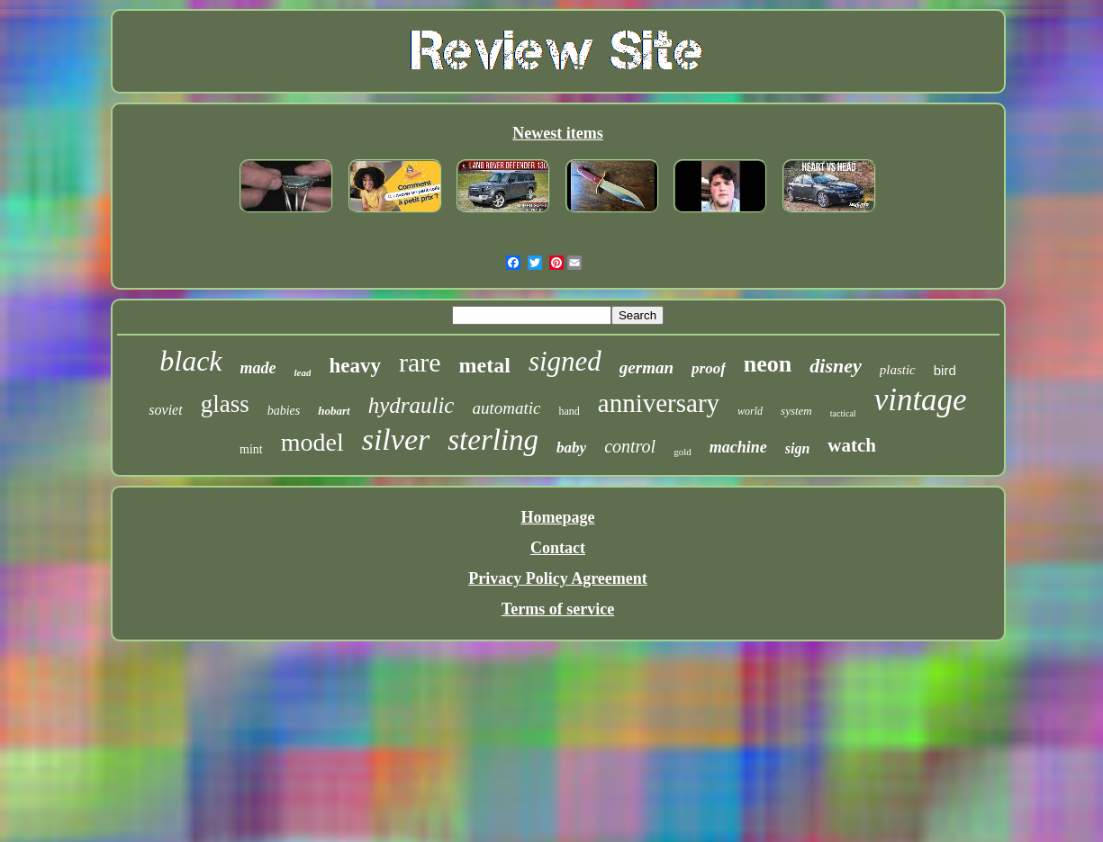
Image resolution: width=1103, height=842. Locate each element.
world (750, 411)
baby (571, 447)
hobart (333, 410)
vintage (920, 399)
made (258, 368)
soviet (165, 409)
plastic (898, 370)
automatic (506, 408)
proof (709, 368)
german (646, 367)
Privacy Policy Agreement (557, 578)
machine (738, 447)
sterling (493, 440)
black (190, 361)
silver (396, 439)
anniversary (658, 403)
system (796, 410)
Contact (557, 548)
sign (797, 448)
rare (420, 362)
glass (225, 403)
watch (851, 445)
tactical (843, 413)
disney (835, 365)
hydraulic (411, 405)
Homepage (558, 517)
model (312, 442)
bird (945, 370)
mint (251, 449)
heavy (355, 365)
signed (565, 361)
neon (767, 364)
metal (485, 365)
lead (303, 372)
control (629, 446)
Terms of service (558, 609)
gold (683, 451)
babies (284, 410)
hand (568, 411)
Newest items (557, 133)
